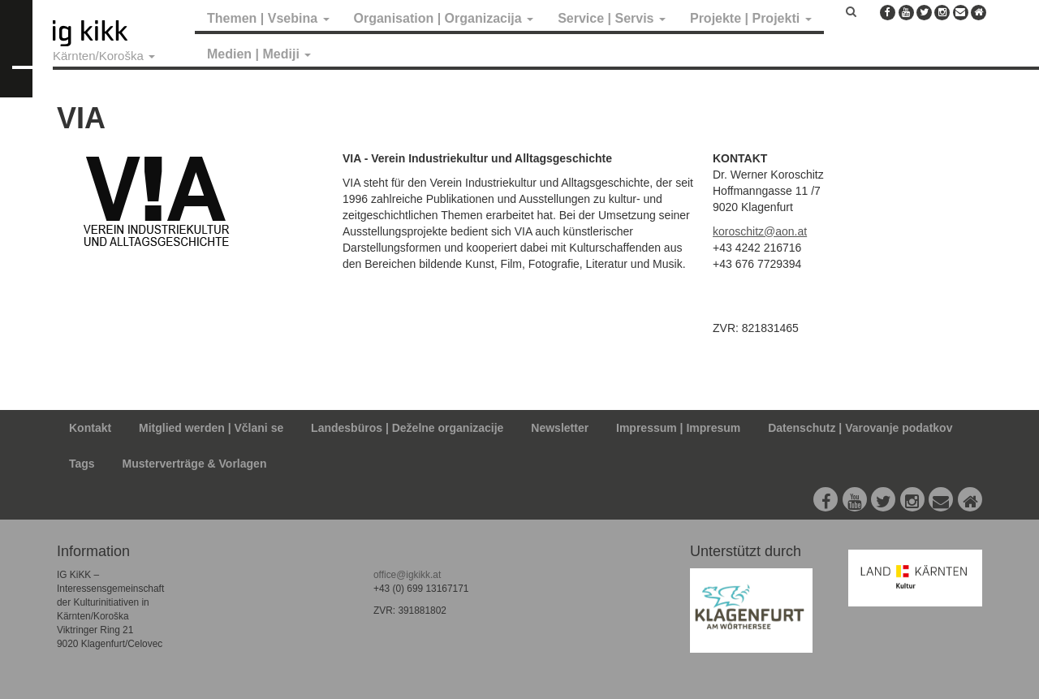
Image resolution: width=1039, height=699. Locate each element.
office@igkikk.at (407, 574)
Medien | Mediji (259, 54)
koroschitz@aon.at (760, 231)
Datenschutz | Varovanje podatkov (860, 427)
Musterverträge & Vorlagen (195, 463)
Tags (82, 463)
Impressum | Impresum (678, 427)
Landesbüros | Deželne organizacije (407, 427)
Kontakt (90, 427)
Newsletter (559, 427)
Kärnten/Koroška (104, 56)
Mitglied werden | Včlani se (211, 427)
